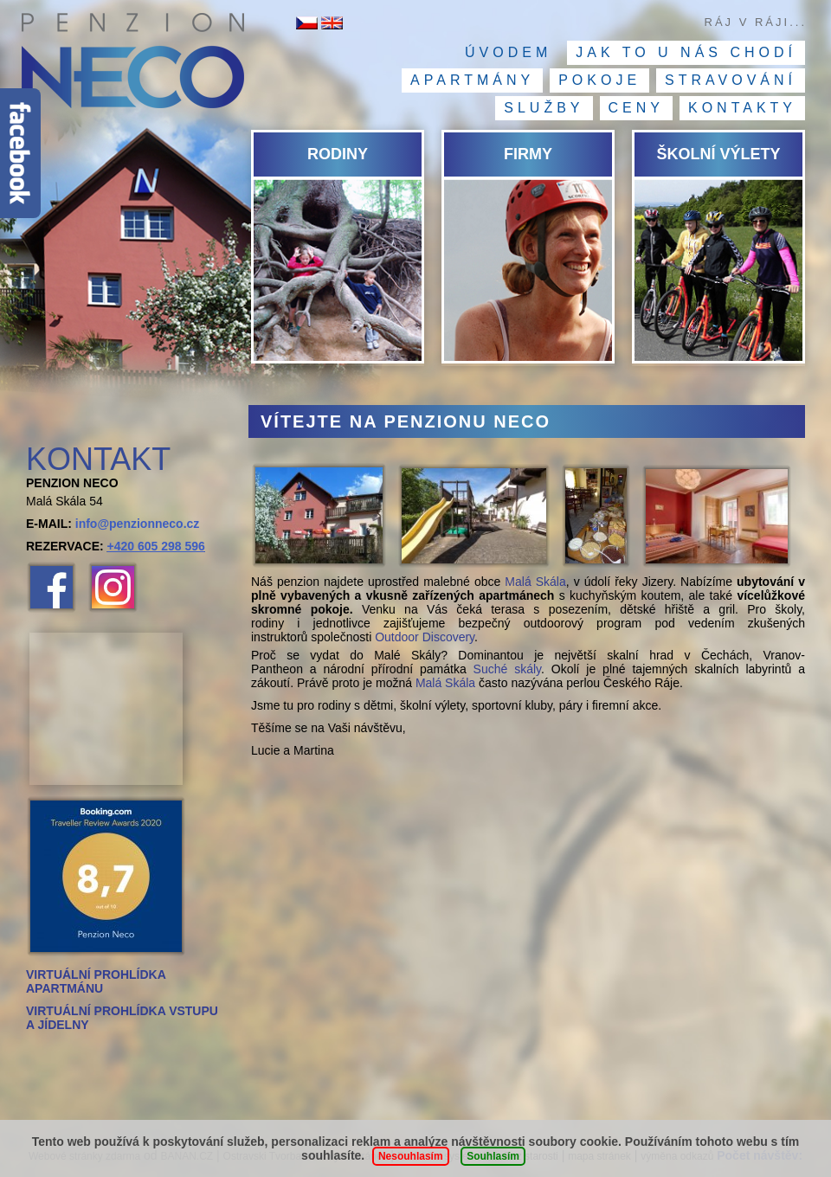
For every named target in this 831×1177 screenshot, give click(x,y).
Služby (543, 107)
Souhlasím (493, 1156)
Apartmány (472, 80)
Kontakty (742, 107)
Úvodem (508, 52)
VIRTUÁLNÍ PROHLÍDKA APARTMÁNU (95, 981)
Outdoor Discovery (424, 637)
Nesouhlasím (410, 1156)
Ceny (636, 107)
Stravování (730, 80)
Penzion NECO (132, 65)
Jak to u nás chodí (686, 52)
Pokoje (599, 80)
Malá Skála (535, 581)
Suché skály (507, 669)
